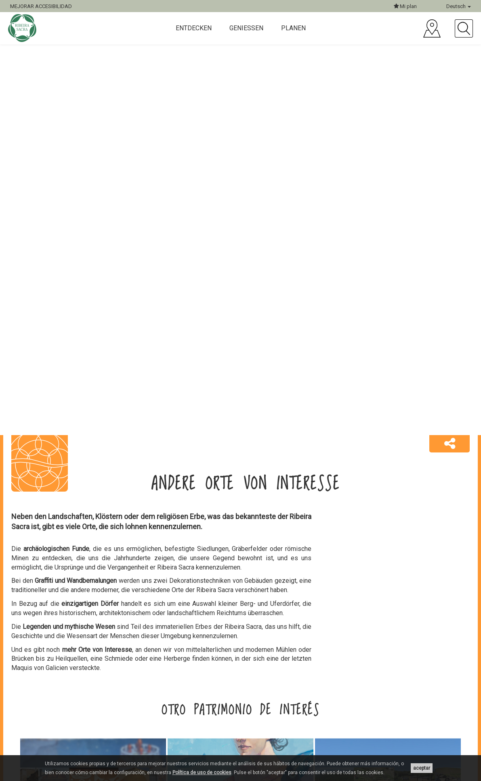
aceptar (421, 768)
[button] (449, 444)
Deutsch (458, 6)
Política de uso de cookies (201, 772)
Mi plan (405, 6)
